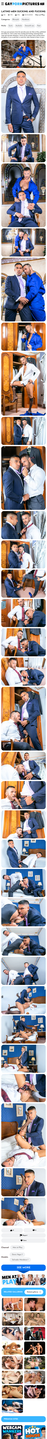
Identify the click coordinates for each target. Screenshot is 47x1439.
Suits (11, 26)
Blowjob (16, 19)
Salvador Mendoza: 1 (20, 1260)
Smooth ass (29, 26)
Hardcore (25, 19)
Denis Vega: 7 (17, 1255)
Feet (38, 26)
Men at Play (17, 1247)
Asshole (19, 26)
